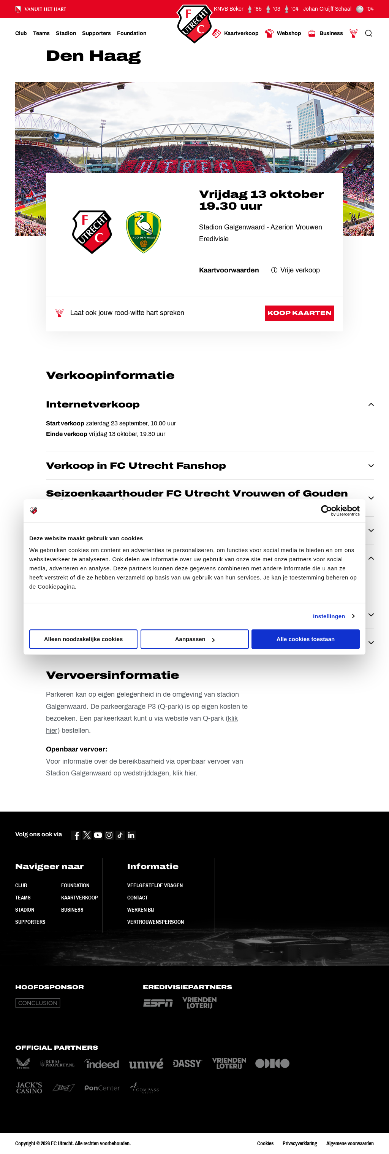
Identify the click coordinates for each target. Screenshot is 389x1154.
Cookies (265, 1143)
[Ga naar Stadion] (66, 33)
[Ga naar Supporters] (96, 33)
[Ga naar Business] (325, 33)
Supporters (30, 921)
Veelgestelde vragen (155, 885)
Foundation (75, 885)
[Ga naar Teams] (41, 33)
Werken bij (140, 909)
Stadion (24, 909)
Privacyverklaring (300, 1143)
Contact (137, 897)
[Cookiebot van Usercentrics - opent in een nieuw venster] (326, 510)
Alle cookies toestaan (306, 639)
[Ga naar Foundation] (131, 33)
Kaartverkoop (79, 897)
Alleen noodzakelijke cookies (83, 639)
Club (21, 885)
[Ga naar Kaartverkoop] (235, 33)
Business (72, 909)
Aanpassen (195, 639)
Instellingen (329, 616)
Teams (23, 897)
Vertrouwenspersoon (155, 921)
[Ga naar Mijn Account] (353, 33)
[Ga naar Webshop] (283, 33)
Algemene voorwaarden (350, 1143)
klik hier (184, 773)
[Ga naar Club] (21, 33)
